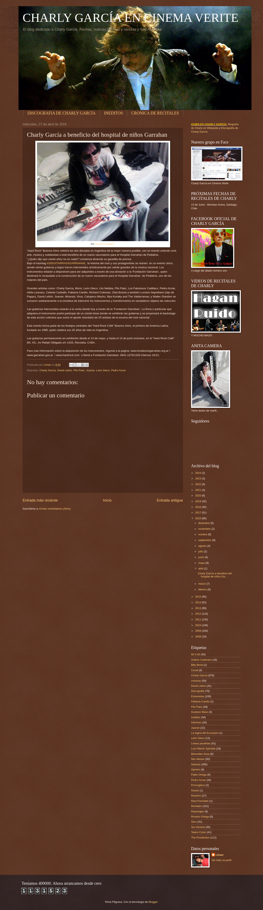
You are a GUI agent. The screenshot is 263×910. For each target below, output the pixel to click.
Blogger (153, 901)
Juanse (90, 370)
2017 (198, 512)
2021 (198, 489)
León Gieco (103, 370)
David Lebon (64, 370)
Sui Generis (198, 827)
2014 (198, 602)
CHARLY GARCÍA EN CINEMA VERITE (131, 17)
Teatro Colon (198, 832)
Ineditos (195, 717)
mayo (201, 562)
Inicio (107, 500)
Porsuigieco (198, 785)
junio (201, 557)
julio (201, 551)
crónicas (196, 680)
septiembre (205, 540)
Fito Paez (79, 370)
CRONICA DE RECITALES (155, 113)
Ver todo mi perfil (222, 860)
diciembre (204, 523)
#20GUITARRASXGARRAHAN (66, 263)
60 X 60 (195, 654)
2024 (198, 472)
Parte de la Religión (104, 244)
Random (196, 795)
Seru (194, 821)
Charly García (47, 370)
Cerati (194, 670)
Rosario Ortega (200, 816)
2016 (198, 518)
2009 (198, 630)
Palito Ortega (198, 774)
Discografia (197, 691)
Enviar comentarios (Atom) (55, 508)
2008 (198, 636)
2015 (198, 596)
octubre (203, 534)
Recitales (196, 806)
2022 (198, 484)
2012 (198, 613)
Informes (196, 722)
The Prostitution (200, 837)
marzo (202, 583)
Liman (220, 854)
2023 (198, 478)
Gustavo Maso (199, 711)
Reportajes (197, 811)
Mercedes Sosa (200, 753)
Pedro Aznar (118, 370)
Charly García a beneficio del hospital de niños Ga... (215, 575)
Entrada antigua (170, 500)
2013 (198, 608)
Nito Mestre (198, 759)
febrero (202, 589)
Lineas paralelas (200, 743)
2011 (198, 619)
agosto (202, 545)
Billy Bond (197, 664)
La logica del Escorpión (204, 732)
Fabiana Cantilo (200, 701)
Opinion (195, 769)
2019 (198, 501)
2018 (198, 507)
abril (201, 568)
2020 (198, 495)
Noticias (196, 764)
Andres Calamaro (201, 659)
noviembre (204, 528)
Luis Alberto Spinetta (203, 748)
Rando (195, 790)
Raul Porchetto (200, 800)
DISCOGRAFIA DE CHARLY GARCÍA (62, 113)
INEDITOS (113, 113)
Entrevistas (197, 696)
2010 (198, 625)
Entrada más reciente (40, 500)
